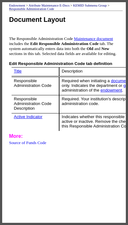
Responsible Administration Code (31, 9)
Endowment (17, 5)
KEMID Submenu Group (90, 5)
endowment (111, 90)
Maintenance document (93, 38)
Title (18, 71)
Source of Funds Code (27, 142)
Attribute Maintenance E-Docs (48, 5)
